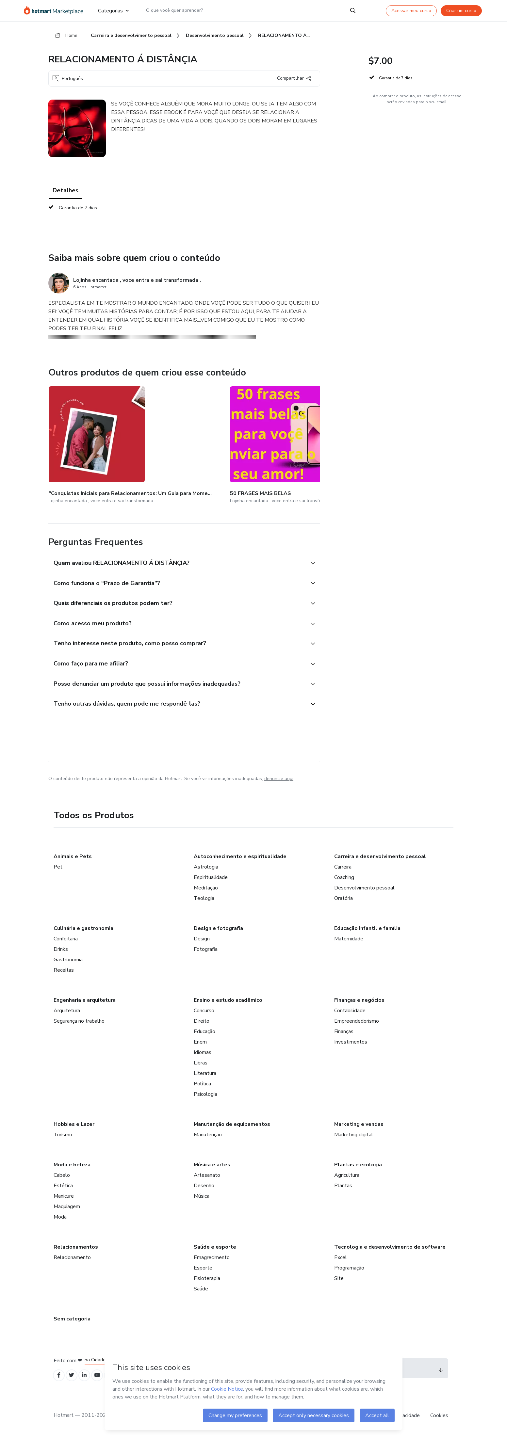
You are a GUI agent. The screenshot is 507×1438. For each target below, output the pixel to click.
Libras (200, 1063)
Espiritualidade (211, 878)
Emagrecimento (212, 1258)
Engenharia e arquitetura (85, 1001)
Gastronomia (68, 960)
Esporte (203, 1268)
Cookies (439, 1418)
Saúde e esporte (215, 1248)
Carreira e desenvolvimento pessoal (380, 857)
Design (202, 939)
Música (201, 1197)
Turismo (63, 1135)
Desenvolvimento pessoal (364, 888)
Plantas (343, 1186)
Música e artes (212, 1165)
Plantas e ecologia (358, 1165)
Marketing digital (353, 1135)
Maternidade (348, 939)
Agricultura (346, 1176)
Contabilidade (350, 1011)
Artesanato (207, 1176)
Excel (340, 1258)
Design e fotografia (218, 929)
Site (339, 1279)
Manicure (64, 1197)
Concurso (204, 1011)
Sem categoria (72, 1319)
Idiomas (202, 1053)
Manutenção (208, 1135)
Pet (58, 867)
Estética (63, 1186)
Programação (349, 1268)
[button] (177, 555)
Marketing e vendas (359, 1125)
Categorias (113, 10)
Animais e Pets (73, 857)
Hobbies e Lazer (74, 1125)
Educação (204, 1032)
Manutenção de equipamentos (232, 1125)
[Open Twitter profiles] (74, 1377)
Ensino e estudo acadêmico (228, 1001)
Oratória (343, 899)
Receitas (64, 971)
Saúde (201, 1289)
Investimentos (350, 1043)
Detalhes (65, 193)
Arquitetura (67, 1011)
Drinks (61, 950)
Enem (200, 1043)
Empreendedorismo (356, 1022)
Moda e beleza (72, 1165)
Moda (60, 1218)
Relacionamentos (76, 1248)
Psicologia (205, 1095)
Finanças (343, 1032)
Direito (201, 1022)
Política (202, 1084)
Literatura (205, 1074)
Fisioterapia (207, 1279)
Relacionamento (72, 1258)
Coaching (344, 878)
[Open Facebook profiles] (59, 1377)
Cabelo (62, 1176)
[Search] (353, 10)
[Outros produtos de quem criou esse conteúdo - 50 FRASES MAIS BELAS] (162, 443)
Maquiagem (67, 1207)
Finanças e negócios (359, 1001)
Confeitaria (66, 939)
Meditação (206, 888)
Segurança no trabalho (79, 1022)
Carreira (343, 867)
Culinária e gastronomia (83, 929)
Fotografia (206, 950)
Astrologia (206, 867)
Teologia (204, 899)
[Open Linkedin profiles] (88, 1377)
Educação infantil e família (367, 929)
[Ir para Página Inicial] (56, 10)
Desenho (204, 1186)
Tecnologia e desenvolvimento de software (390, 1248)
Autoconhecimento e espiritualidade (240, 857)
